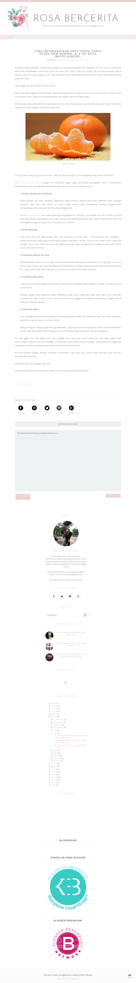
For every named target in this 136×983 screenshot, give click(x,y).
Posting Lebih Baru (23, 497)
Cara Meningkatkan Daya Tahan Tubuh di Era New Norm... (70, 741)
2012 (54, 782)
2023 (54, 708)
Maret (57, 755)
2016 (54, 771)
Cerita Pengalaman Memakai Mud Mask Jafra (70, 633)
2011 (54, 785)
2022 (54, 711)
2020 (54, 716)
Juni (56, 733)
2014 (54, 777)
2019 (54, 763)
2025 (54, 703)
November (59, 722)
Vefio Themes (86, 975)
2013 (54, 780)
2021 (54, 714)
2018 (54, 766)
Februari (57, 758)
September (59, 727)
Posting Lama (113, 496)
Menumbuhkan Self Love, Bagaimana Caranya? (69, 746)
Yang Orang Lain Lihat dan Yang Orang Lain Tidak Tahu (70, 736)
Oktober (57, 724)
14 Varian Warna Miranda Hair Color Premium (70, 644)
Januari (57, 761)
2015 (54, 774)
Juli (55, 730)
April (56, 753)
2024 (54, 706)
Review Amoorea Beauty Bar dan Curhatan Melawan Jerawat (70, 655)
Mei (56, 750)
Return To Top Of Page (68, 979)
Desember (58, 719)
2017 (54, 769)
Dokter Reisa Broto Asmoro (28, 182)
